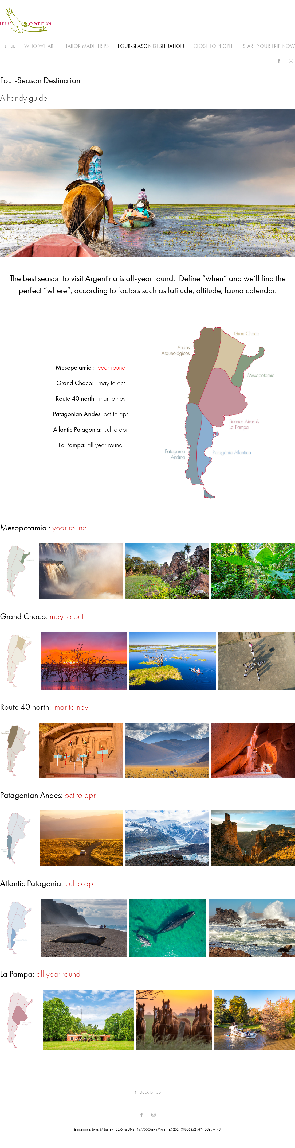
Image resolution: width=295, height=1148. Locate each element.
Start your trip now (269, 46)
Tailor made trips (87, 46)
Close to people (214, 46)
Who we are (40, 46)
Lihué (10, 46)
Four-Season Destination (151, 46)
